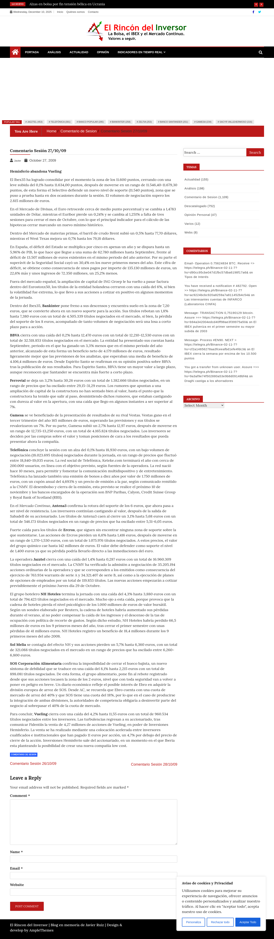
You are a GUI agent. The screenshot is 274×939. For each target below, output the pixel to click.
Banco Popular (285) (91, 122)
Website (17, 884)
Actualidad (79, 52)
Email (16, 868)
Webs (188, 232)
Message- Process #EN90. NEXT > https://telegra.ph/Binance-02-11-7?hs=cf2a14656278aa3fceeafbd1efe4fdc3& (215, 344)
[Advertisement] (137, 88)
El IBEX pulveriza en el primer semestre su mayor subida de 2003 (220, 326)
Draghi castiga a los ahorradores (208, 381)
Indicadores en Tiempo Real (140, 52)
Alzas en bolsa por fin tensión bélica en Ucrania (67, 4)
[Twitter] (259, 12)
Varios (188, 223)
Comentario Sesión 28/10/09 (154, 764)
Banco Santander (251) (174, 122)
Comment (20, 795)
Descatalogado (195, 206)
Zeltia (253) (145, 122)
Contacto (93, 11)
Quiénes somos (75, 11)
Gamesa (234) (203, 122)
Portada (32, 52)
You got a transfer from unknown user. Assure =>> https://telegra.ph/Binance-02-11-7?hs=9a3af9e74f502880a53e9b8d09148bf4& (221, 371)
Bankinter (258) (121, 122)
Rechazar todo (220, 922)
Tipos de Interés (196, 277)
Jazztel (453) (34, 122)
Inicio (60, 11)
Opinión (103, 52)
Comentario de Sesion (23, 754)
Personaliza (193, 922)
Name (16, 851)
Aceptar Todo (247, 922)
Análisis (54, 52)
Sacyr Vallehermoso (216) (236, 122)
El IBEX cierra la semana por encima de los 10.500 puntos (220, 353)
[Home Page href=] (15, 53)
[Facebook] (253, 12)
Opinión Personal (197, 214)
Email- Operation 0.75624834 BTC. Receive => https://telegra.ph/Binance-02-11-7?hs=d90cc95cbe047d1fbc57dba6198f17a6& (219, 267)
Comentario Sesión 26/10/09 (33, 764)
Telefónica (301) (60, 122)
